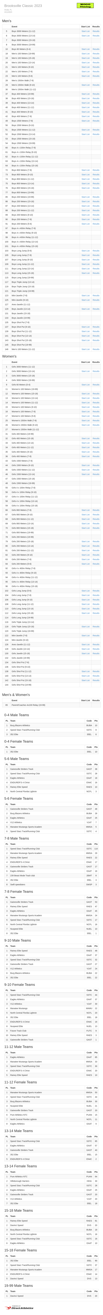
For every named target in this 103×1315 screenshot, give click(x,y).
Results (96, 31)
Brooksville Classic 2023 (23, 6)
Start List (86, 31)
